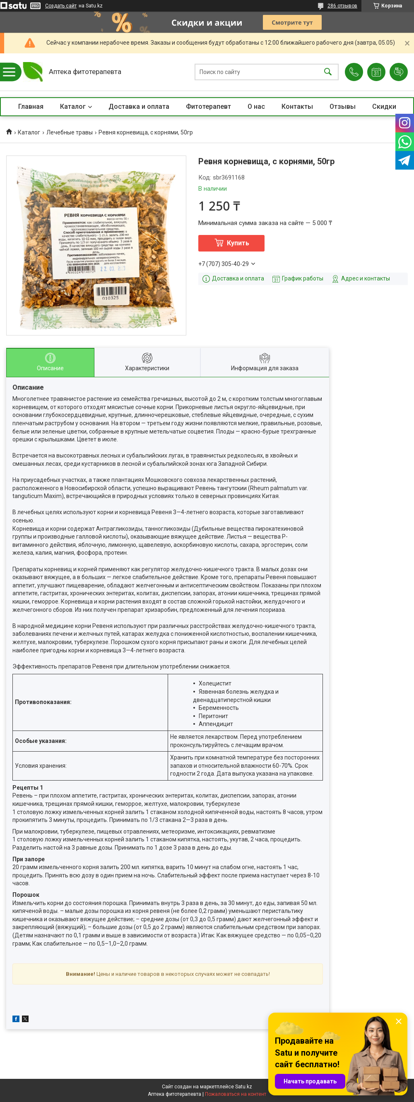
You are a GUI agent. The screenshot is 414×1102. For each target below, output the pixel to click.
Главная (30, 106)
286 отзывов (342, 6)
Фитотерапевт (208, 106)
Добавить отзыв (399, 72)
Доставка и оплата (138, 106)
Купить (238, 243)
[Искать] (328, 72)
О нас (256, 106)
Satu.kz (243, 1087)
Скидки (384, 106)
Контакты (297, 106)
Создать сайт (61, 6)
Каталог (73, 106)
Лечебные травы (69, 132)
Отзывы (343, 106)
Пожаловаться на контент (235, 1094)
